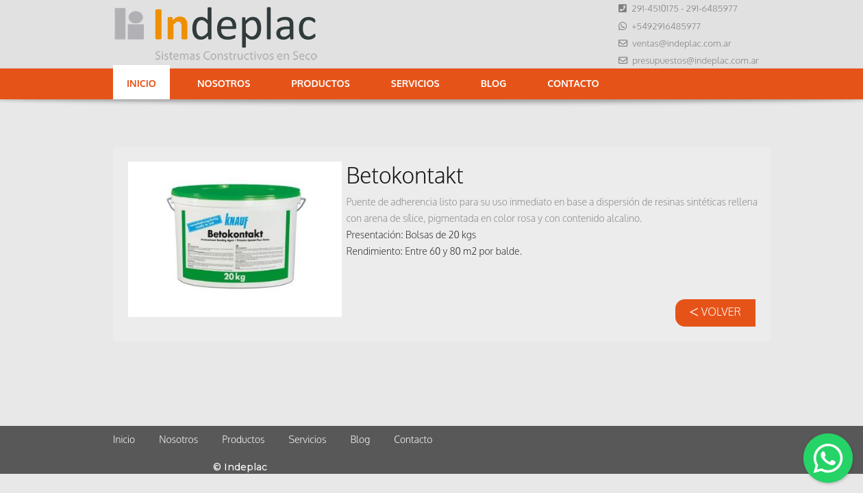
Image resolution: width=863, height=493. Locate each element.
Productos (320, 83)
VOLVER (715, 311)
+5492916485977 (666, 25)
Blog (494, 83)
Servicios (415, 83)
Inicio (141, 83)
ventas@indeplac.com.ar (681, 43)
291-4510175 (655, 8)
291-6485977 (711, 8)
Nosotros (223, 83)
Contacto (573, 83)
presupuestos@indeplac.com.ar (695, 60)
